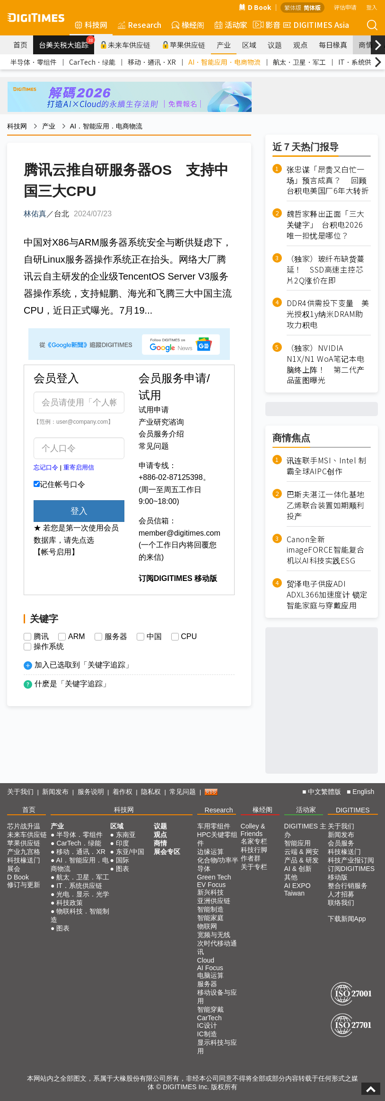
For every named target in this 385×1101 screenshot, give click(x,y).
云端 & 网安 (301, 851)
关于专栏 (254, 867)
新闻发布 (55, 791)
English (363, 791)
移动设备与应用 (217, 997)
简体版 (312, 7)
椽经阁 (188, 24)
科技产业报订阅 (351, 860)
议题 (275, 45)
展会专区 (167, 851)
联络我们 (341, 902)
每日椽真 (333, 45)
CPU (189, 636)
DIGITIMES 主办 (305, 830)
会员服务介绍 (161, 434)
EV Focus (211, 884)
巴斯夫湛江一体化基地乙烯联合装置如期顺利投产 (326, 505)
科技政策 (69, 902)
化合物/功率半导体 (218, 864)
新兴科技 (210, 892)
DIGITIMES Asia (316, 24)
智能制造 (210, 909)
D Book (255, 7)
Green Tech (214, 877)
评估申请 (345, 7)
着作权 (122, 791)
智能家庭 (210, 918)
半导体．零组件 (33, 62)
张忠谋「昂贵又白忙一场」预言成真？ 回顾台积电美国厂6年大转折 (328, 180)
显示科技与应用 (217, 1047)
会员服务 (341, 843)
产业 (224, 45)
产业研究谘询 (161, 422)
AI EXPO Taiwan (297, 889)
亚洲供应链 (213, 901)
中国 (154, 636)
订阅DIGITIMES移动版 (351, 873)
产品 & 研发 (301, 860)
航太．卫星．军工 (299, 62)
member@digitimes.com (179, 533)
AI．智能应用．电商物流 (224, 62)
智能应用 (297, 843)
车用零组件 (213, 826)
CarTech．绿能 (92, 62)
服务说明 (91, 791)
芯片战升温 (23, 826)
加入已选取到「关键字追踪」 (84, 665)
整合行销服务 (348, 885)
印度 (122, 843)
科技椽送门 (23, 860)
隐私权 (151, 791)
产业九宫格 (23, 851)
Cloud (206, 960)
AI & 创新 (298, 868)
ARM (76, 636)
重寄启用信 (78, 467)
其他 (291, 877)
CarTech (209, 1018)
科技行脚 (254, 849)
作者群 (251, 858)
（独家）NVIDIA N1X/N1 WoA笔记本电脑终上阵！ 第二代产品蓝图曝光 (326, 363)
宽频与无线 (213, 935)
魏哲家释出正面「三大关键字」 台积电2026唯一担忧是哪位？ (326, 224)
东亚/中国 (130, 851)
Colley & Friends (253, 829)
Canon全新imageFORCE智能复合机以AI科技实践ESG (326, 550)
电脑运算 (210, 975)
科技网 (91, 24)
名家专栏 (254, 841)
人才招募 (341, 894)
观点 (300, 45)
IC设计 (207, 1025)
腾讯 (41, 636)
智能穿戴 (210, 1009)
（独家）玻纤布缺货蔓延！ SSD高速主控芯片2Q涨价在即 (326, 269)
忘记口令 (46, 467)
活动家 (231, 24)
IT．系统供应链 (79, 885)
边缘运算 (210, 851)
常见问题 (154, 446)
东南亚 (126, 834)
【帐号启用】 (56, 552)
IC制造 (207, 1034)
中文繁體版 (324, 791)
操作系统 (49, 646)
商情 (366, 45)
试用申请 (154, 410)
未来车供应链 (125, 45)
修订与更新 (23, 884)
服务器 (116, 636)
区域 (249, 45)
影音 (265, 24)
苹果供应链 (183, 45)
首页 (20, 45)
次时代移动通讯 (217, 947)
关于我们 (20, 791)
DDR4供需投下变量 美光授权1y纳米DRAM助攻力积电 (328, 314)
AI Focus (210, 968)
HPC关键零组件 (217, 839)
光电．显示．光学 (82, 894)
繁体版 (292, 7)
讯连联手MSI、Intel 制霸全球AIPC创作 (327, 466)
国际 (122, 860)
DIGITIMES (353, 810)
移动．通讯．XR (152, 62)
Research (139, 24)
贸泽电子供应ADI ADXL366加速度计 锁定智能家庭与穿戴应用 (327, 594)
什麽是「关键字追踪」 (72, 684)
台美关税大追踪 (66, 42)
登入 (371, 7)
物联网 (207, 926)
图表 (63, 928)
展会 (13, 868)
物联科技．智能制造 (80, 915)
